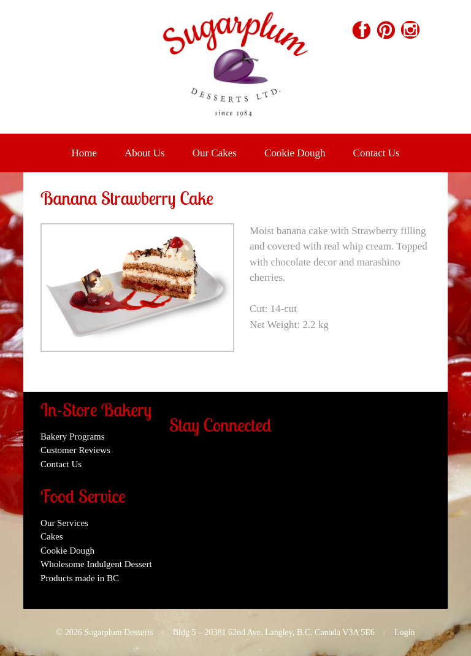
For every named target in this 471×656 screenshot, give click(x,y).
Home (84, 153)
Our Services (64, 523)
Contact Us (376, 153)
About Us (144, 153)
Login (404, 632)
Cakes (51, 536)
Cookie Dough (295, 153)
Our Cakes (215, 153)
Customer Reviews (75, 450)
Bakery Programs (72, 436)
